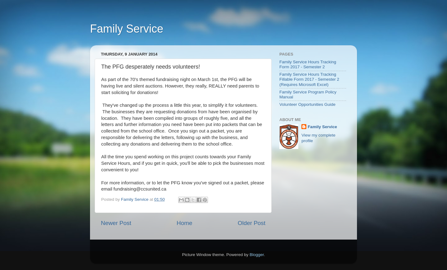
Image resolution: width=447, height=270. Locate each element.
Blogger (257, 254)
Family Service (126, 28)
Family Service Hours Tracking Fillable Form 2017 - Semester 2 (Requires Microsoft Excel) (309, 79)
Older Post (251, 223)
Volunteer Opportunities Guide (307, 104)
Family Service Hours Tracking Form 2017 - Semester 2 (307, 64)
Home (184, 223)
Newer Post (116, 223)
